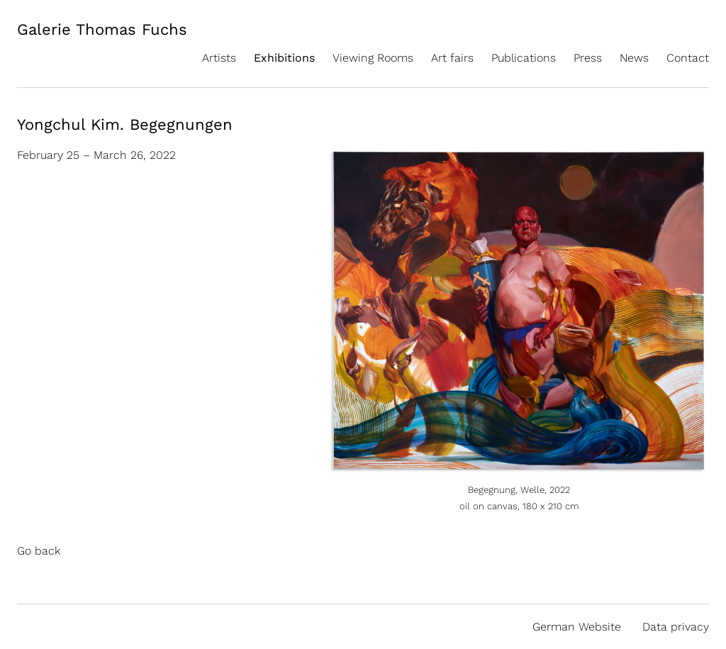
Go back (38, 551)
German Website (576, 626)
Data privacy (675, 626)
